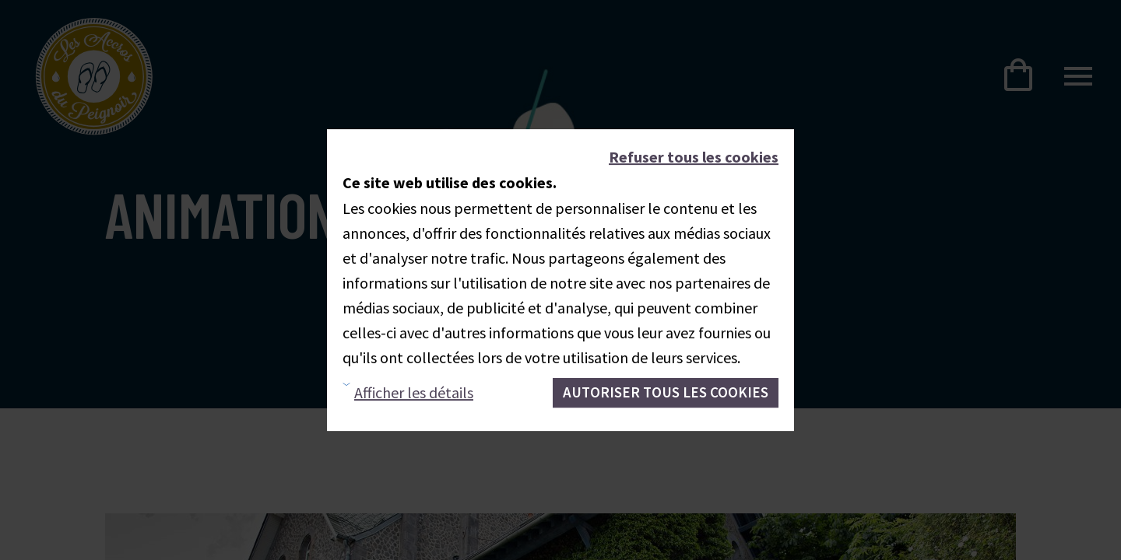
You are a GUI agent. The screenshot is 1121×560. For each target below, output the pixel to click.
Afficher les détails (413, 392)
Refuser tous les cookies (693, 156)
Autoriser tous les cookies (665, 392)
